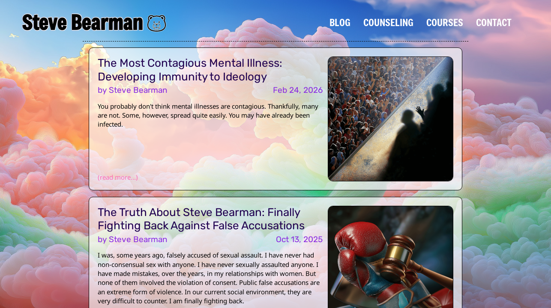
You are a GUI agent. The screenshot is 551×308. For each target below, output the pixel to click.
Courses (444, 22)
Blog (339, 22)
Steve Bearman (82, 22)
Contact (494, 22)
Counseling (388, 22)
